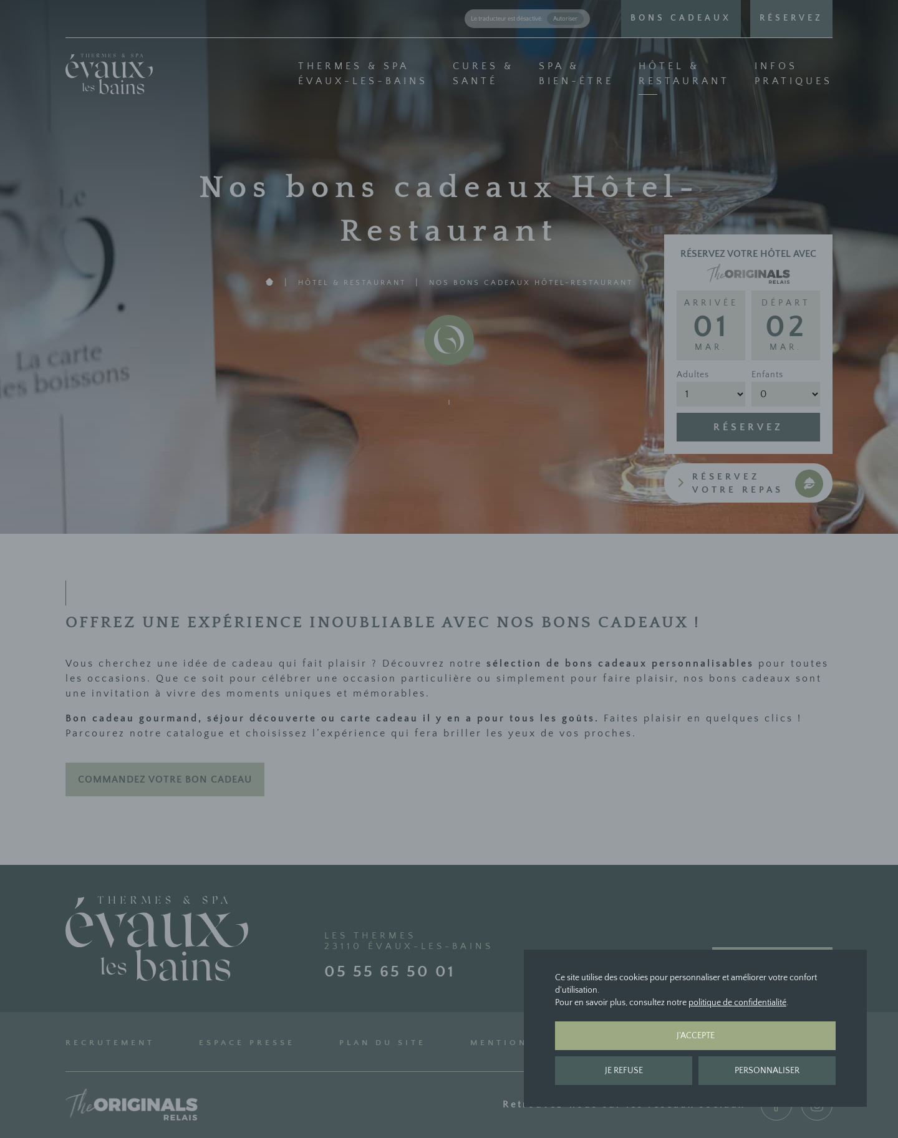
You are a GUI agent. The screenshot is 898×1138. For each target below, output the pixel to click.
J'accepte (696, 1036)
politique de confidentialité (737, 1003)
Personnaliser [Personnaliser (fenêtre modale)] (767, 1071)
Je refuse (624, 1071)
